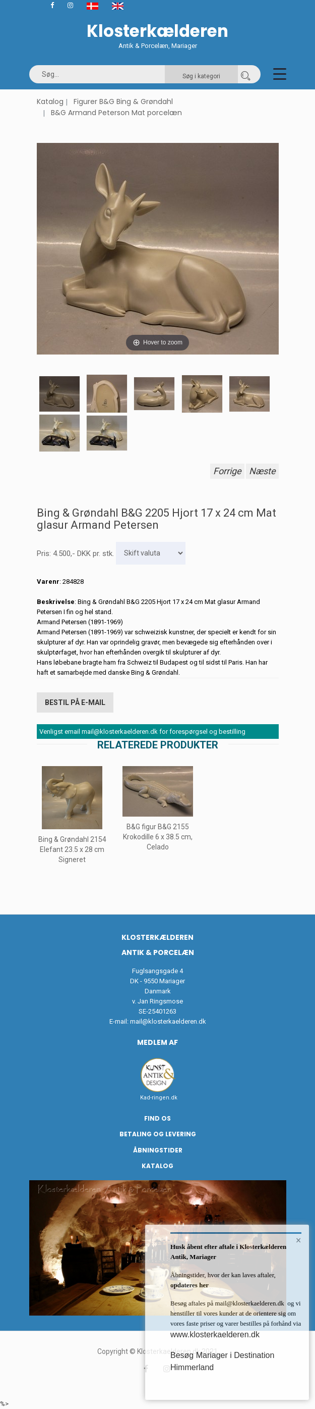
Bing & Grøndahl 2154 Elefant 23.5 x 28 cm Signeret (72, 849)
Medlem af (157, 1042)
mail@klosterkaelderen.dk (168, 1021)
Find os (157, 1118)
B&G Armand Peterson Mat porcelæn (116, 113)
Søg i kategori (201, 76)
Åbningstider (157, 1150)
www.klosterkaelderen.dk (215, 1334)
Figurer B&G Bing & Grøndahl (123, 101)
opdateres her (189, 1285)
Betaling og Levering (157, 1134)
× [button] (298, 1240)
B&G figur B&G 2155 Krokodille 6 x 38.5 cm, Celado (158, 837)
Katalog (50, 101)
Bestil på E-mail (75, 702)
